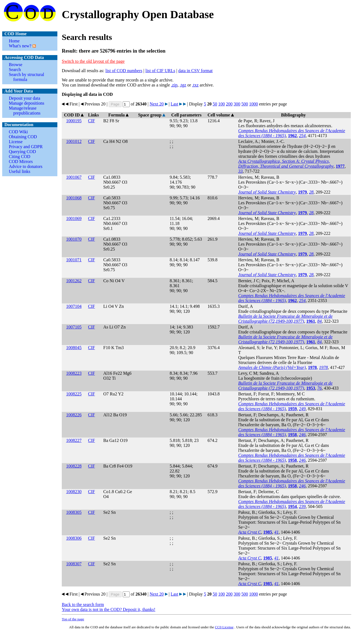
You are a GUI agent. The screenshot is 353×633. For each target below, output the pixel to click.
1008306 (74, 538)
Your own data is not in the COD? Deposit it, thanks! (108, 609)
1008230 (74, 491)
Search (15, 69)
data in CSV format (195, 70)
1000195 (74, 120)
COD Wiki (18, 131)
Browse (15, 64)
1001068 (74, 197)
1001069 (74, 218)
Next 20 (156, 104)
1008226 (74, 414)
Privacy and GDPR (26, 146)
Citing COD (19, 156)
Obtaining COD (23, 136)
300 (237, 104)
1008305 (74, 512)
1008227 (74, 440)
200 (229, 104)
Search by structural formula (26, 77)
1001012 (74, 141)
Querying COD (22, 151)
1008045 (74, 347)
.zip (174, 85)
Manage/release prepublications (25, 110)
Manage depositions (26, 103)
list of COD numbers (123, 70)
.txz (195, 85)
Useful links (19, 171)
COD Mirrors (21, 161)
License (16, 141)
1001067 (74, 177)
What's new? (20, 46)
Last (174, 104)
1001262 (74, 280)
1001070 (74, 239)
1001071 (74, 259)
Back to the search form (83, 604)
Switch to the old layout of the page (93, 61)
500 (244, 104)
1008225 (74, 394)
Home (14, 41)
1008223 (74, 373)
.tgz (183, 85)
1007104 (74, 306)
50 (215, 104)
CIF (91, 120)
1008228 (74, 466)
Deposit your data (24, 98)
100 (221, 104)
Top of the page (73, 619)
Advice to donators (25, 166)
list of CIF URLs (160, 70)
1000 (253, 104)
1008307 (74, 563)
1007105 (74, 327)
